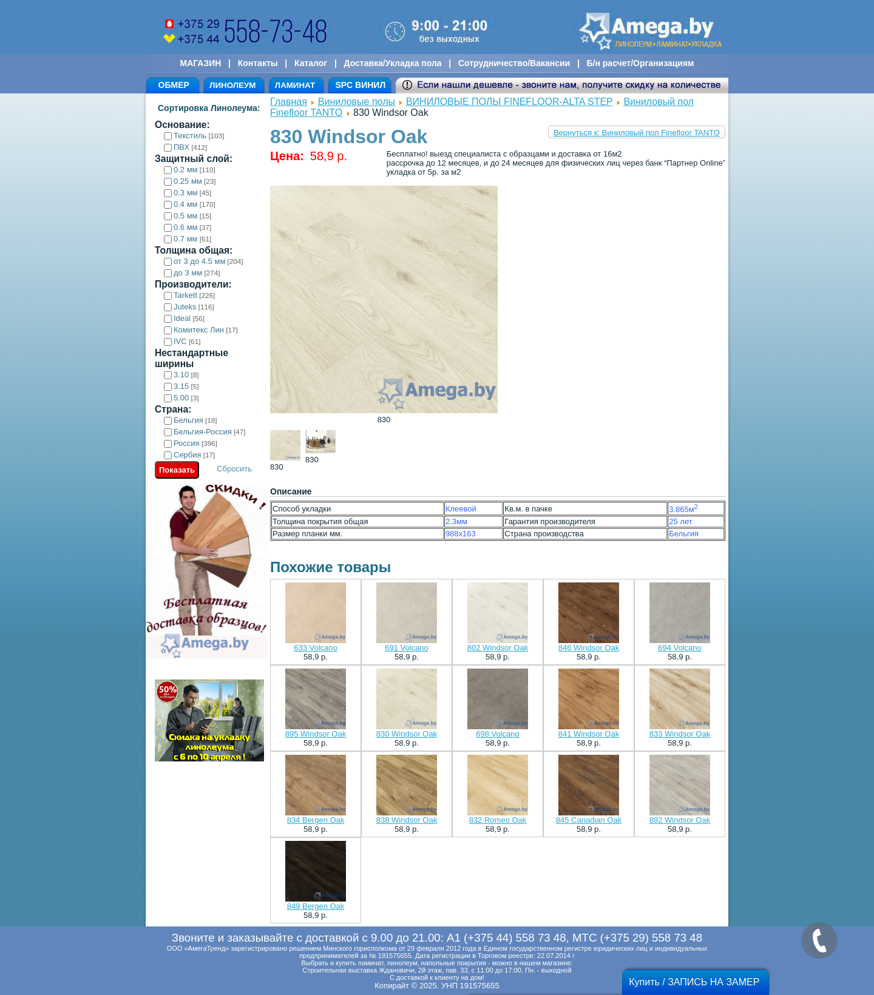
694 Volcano (680, 647)
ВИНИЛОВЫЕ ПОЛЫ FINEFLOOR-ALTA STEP (509, 101)
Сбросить (234, 468)
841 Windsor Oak (588, 733)
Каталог (310, 63)
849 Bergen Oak (316, 906)
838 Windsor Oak (406, 820)
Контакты (258, 63)
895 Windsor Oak (315, 733)
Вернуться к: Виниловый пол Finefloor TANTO (637, 132)
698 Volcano (498, 733)
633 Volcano (315, 647)
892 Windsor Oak (679, 820)
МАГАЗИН (201, 63)
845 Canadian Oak (589, 820)
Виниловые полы (356, 101)
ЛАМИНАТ (295, 85)
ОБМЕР (173, 85)
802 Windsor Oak (497, 647)
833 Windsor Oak (679, 733)
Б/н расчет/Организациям (640, 63)
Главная (288, 101)
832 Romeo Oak (498, 820)
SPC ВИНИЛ (360, 85)
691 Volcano (407, 647)
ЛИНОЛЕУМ (232, 85)
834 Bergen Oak (316, 820)
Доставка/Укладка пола (392, 63)
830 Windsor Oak (406, 733)
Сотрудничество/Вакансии (514, 63)
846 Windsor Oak (588, 647)
